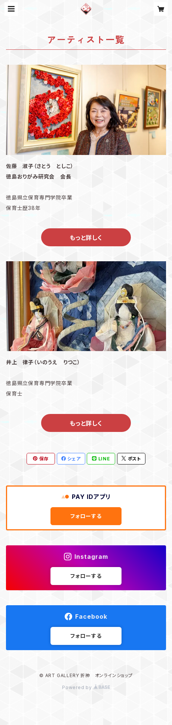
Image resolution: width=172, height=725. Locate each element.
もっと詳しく (86, 237)
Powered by (86, 687)
